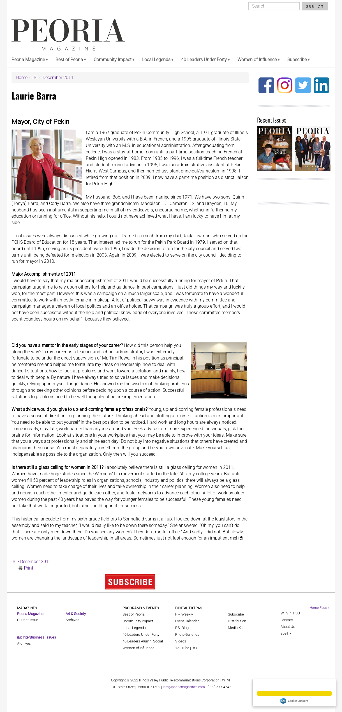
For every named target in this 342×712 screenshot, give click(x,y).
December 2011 (58, 77)
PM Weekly (184, 614)
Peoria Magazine (28, 59)
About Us (288, 627)
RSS (195, 648)
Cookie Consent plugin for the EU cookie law (294, 701)
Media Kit (235, 628)
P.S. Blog (182, 628)
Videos (180, 641)
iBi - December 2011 (31, 561)
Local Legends (156, 59)
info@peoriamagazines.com (184, 687)
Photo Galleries (187, 634)
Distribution (237, 621)
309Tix (286, 633)
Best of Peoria (69, 59)
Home (21, 77)
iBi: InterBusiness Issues (36, 637)
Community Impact (112, 59)
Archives (24, 643)
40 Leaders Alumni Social (143, 641)
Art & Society (76, 614)
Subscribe (297, 59)
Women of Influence (257, 59)
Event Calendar (187, 621)
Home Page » (319, 608)
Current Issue (27, 620)
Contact (287, 620)
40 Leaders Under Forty (204, 59)
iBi (35, 77)
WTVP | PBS (290, 613)
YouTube (182, 648)
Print (28, 568)
